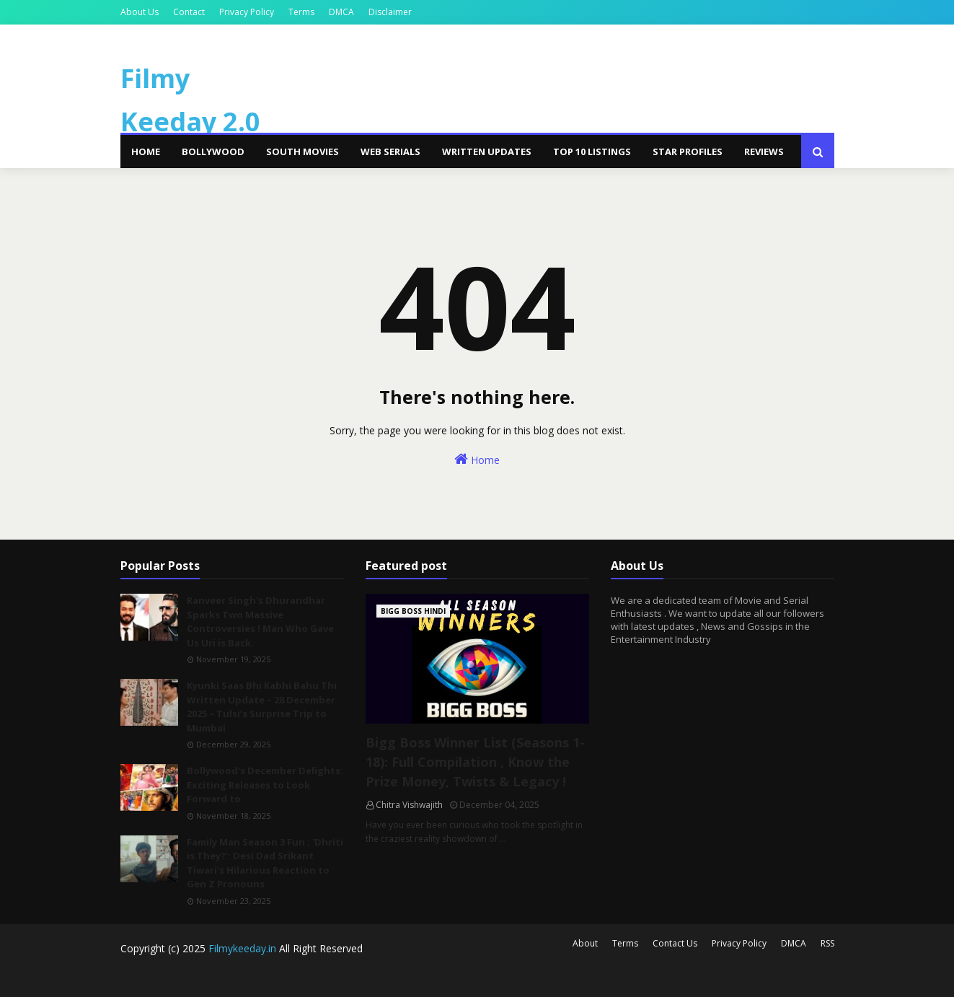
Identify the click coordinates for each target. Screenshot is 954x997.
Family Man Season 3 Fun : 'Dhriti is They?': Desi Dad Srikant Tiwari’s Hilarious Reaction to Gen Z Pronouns (265, 863)
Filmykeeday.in (242, 948)
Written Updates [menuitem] (486, 151)
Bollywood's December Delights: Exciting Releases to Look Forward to (265, 784)
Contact (189, 12)
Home (477, 459)
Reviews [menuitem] (764, 151)
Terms (301, 12)
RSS (827, 943)
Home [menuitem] (145, 151)
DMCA (341, 12)
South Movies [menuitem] (302, 151)
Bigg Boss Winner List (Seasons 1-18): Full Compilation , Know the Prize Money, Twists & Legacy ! (475, 762)
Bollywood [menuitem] (213, 151)
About (585, 943)
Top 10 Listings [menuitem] (592, 151)
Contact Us (675, 943)
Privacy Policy (246, 12)
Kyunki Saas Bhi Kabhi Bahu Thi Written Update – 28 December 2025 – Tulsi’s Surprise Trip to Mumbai (262, 706)
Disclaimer (390, 12)
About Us (139, 12)
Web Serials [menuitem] (390, 151)
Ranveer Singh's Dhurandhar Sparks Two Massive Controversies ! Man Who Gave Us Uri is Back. (260, 621)
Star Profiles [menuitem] (688, 151)
